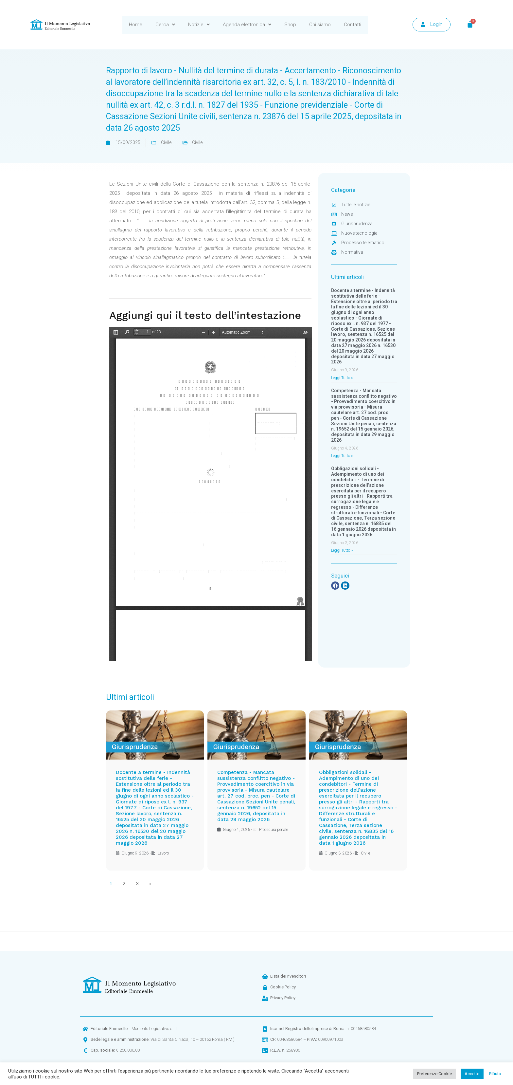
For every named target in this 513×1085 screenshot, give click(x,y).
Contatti (352, 25)
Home (135, 25)
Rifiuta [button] (495, 1073)
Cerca (165, 25)
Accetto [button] (472, 1073)
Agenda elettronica (247, 25)
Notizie (199, 25)
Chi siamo (320, 25)
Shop (290, 25)
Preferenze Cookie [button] (434, 1073)
